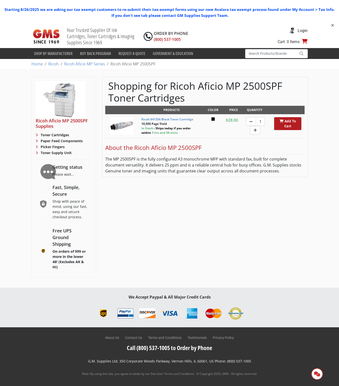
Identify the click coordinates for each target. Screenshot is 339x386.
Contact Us (133, 338)
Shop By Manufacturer (53, 53)
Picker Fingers (52, 146)
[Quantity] (260, 121)
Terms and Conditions (165, 338)
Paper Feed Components (61, 140)
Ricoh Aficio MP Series (84, 64)
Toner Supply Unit (56, 152)
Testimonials (197, 338)
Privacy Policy (223, 338)
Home (37, 64)
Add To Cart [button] (288, 123)
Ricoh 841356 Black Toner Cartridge (167, 119)
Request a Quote (131, 53)
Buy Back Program (95, 53)
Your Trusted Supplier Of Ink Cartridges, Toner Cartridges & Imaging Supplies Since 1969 (100, 36)
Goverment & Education (173, 53)
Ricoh (53, 64)
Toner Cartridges (54, 135)
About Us (112, 338)
